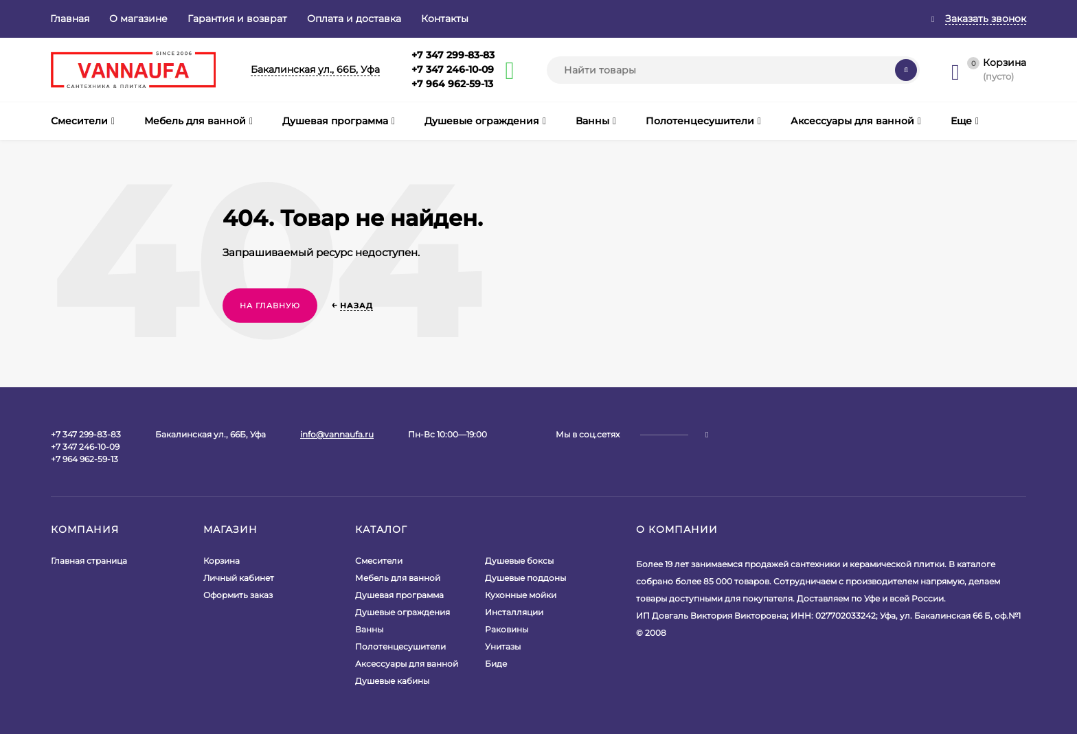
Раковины (506, 629)
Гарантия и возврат (237, 18)
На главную (270, 305)
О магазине (138, 18)
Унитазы (503, 646)
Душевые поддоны (525, 578)
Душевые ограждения (402, 612)
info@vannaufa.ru (337, 434)
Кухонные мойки (520, 595)
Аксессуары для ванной (406, 663)
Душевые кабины (392, 681)
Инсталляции (514, 612)
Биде (496, 663)
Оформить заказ (238, 595)
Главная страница (89, 560)
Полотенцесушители (400, 646)
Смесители (379, 560)
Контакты (444, 18)
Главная (69, 18)
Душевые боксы (519, 560)
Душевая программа (399, 595)
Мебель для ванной (397, 578)
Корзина (221, 560)
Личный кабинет (238, 578)
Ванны (369, 629)
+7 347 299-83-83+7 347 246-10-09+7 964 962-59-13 (453, 69)
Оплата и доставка (354, 18)
